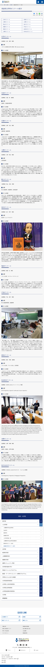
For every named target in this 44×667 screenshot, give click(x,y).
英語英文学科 (6, 535)
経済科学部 (5, 552)
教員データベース (5, 620)
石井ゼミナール (6, 19)
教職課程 (4, 598)
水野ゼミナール (6, 31)
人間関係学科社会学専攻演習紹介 (10, 540)
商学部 (4, 521)
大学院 (4, 594)
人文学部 (11, 4)
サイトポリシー (6, 633)
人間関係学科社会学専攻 (8, 527)
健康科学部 (5, 559)
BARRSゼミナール (28, 29)
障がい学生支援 (6, 630)
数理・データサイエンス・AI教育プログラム (14, 573)
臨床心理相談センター (7, 628)
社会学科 (5, 530)
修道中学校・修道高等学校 (6, 656)
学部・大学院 (6, 4)
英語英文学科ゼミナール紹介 (9, 546)
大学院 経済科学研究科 (8, 591)
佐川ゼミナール (27, 24)
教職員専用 (25, 633)
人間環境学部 (6, 556)
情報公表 (4, 626)
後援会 (3, 662)
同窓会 (3, 660)
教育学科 (5, 533)
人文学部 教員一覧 (7, 538)
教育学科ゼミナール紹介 (8, 543)
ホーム (2, 4)
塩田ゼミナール (6, 26)
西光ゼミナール (6, 29)
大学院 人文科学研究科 (8, 584)
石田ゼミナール (27, 19)
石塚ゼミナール (6, 22)
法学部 (4, 549)
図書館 (24, 616)
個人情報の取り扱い (27, 628)
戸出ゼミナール (27, 26)
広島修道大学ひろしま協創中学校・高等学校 (9, 658)
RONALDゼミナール (28, 31)
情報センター (25, 620)
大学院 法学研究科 (7, 587)
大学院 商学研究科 (7, 580)
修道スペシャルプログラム (9, 570)
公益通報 (24, 630)
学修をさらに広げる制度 (9, 577)
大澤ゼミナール (27, 22)
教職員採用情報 (26, 626)
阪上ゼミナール (6, 24)
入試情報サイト (5, 616)
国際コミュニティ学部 (8, 563)
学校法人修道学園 (5, 655)
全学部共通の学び (7, 566)
